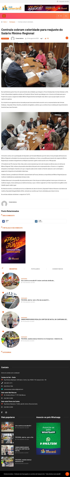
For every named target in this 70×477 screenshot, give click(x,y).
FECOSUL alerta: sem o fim (24, 437)
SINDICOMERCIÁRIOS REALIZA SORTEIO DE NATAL (22, 448)
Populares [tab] (32, 269)
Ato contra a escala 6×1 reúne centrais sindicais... (38, 280)
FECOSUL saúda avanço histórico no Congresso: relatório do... (42, 338)
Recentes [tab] (9, 269)
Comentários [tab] (55, 269)
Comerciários (20, 38)
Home (5, 21)
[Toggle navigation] (4, 16)
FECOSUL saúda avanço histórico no (23, 460)
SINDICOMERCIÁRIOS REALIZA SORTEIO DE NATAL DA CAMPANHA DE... (44, 319)
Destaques (12, 21)
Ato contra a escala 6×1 (23, 425)
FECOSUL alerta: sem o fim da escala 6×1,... (35, 300)
